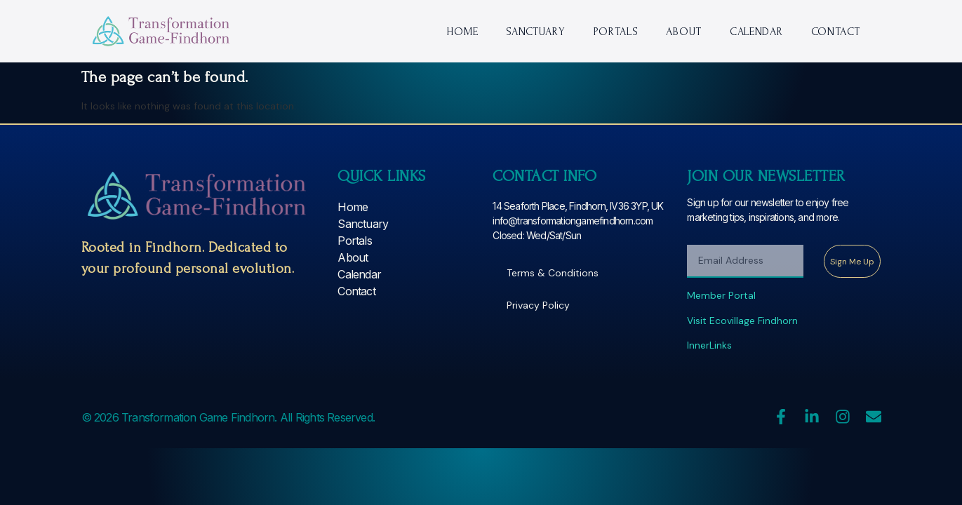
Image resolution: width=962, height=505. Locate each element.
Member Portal (721, 295)
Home (462, 31)
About (684, 31)
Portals (616, 31)
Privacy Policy (538, 305)
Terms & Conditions (553, 273)
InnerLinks (709, 345)
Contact (835, 31)
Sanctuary (535, 31)
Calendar (756, 31)
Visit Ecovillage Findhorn (742, 320)
